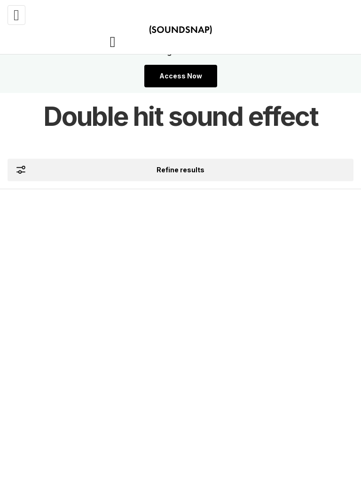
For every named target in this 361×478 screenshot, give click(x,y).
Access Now (180, 76)
